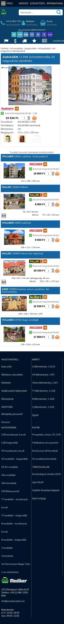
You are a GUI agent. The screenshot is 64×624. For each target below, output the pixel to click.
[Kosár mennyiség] (24, 118)
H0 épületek (44, 48)
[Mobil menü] (3, 3)
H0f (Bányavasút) (10, 491)
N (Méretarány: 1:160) (43, 399)
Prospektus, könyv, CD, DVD (46, 434)
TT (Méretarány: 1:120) (43, 390)
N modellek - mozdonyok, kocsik (14, 527)
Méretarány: (7, 129)
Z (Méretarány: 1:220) (43, 407)
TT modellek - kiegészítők (14, 515)
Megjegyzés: (7, 132)
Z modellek (7, 547)
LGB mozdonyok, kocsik (13, 434)
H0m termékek (8, 483)
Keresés (23, 3)
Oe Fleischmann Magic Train (15, 564)
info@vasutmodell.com (13, 601)
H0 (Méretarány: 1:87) (43, 374)
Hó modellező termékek (44, 459)
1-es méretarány (10, 572)
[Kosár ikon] (34, 118)
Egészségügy (39, 498)
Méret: (35, 215)
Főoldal (4, 48)
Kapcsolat (6, 366)
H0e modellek (8, 475)
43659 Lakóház (16, 222)
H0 (20, 34)
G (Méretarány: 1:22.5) (43, 366)
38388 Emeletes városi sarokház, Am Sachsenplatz (25, 290)
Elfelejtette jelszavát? (12, 414)
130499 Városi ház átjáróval (22, 253)
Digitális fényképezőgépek (45, 490)
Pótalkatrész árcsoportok (45, 442)
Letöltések (58, 40)
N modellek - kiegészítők (13, 539)
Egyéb (35, 415)
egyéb (50, 34)
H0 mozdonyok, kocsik (12, 450)
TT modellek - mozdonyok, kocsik (14, 503)
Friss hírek (10, 6)
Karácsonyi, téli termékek (45, 450)
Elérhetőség (37, 3)
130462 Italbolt (15, 187)
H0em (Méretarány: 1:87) (45, 382)
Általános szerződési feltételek (12, 378)
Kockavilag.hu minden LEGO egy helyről (46, 478)
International (55, 3)
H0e (26, 34)
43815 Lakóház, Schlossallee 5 (25, 156)
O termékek (7, 556)
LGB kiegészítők (9, 442)
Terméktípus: (7, 125)
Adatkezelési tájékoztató (14, 390)
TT (32, 34)
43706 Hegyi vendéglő (20, 319)
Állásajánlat (7, 399)
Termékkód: (7, 121)
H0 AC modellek (9, 467)
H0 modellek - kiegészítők (23, 48)
